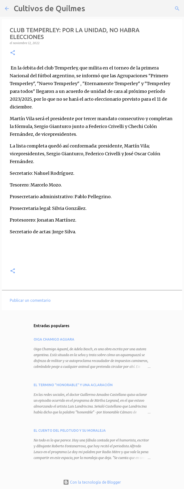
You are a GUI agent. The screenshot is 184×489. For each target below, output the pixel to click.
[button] (13, 53)
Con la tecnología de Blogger (92, 482)
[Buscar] (92, 8)
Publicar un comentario (30, 300)
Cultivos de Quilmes (49, 8)
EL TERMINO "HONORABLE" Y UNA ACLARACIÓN (73, 385)
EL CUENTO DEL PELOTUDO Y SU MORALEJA (70, 430)
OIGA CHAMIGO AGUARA (54, 339)
